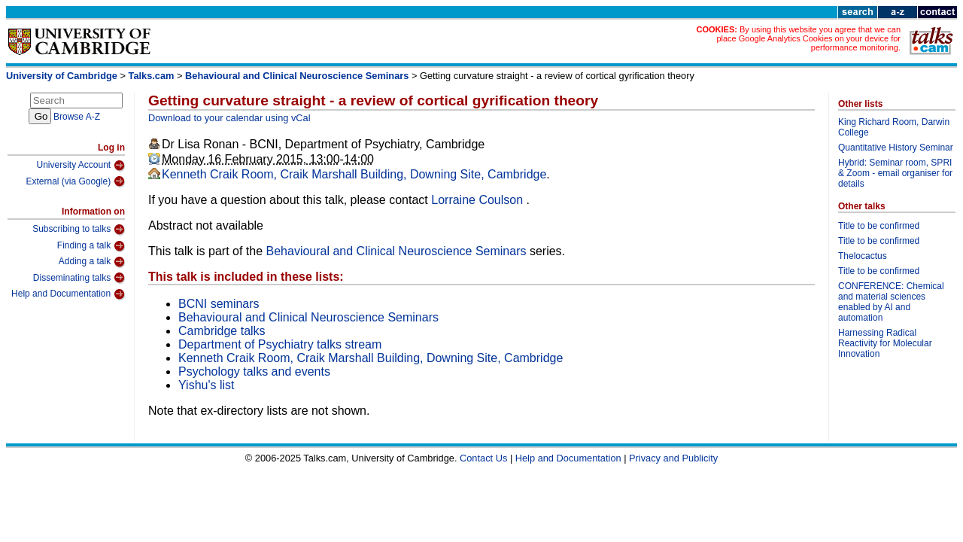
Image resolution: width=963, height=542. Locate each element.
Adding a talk (92, 262)
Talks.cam (152, 75)
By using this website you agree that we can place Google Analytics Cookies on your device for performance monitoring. (808, 38)
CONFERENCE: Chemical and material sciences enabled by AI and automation (891, 302)
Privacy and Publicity (673, 458)
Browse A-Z (76, 116)
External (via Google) (75, 181)
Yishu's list (206, 385)
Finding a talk (91, 246)
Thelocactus (862, 256)
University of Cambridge (61, 75)
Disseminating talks (79, 278)
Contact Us (483, 458)
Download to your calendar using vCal (229, 117)
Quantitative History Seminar (895, 147)
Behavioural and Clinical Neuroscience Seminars (297, 75)
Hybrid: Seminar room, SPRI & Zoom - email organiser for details (895, 173)
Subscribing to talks (78, 230)
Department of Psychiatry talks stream (279, 344)
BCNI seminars (219, 303)
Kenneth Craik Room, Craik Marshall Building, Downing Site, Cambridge (354, 174)
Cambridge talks (222, 330)
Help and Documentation (68, 294)
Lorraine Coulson (478, 199)
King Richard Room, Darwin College (893, 127)
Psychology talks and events (254, 371)
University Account (80, 166)
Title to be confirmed (878, 226)
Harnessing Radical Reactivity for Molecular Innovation (885, 343)
